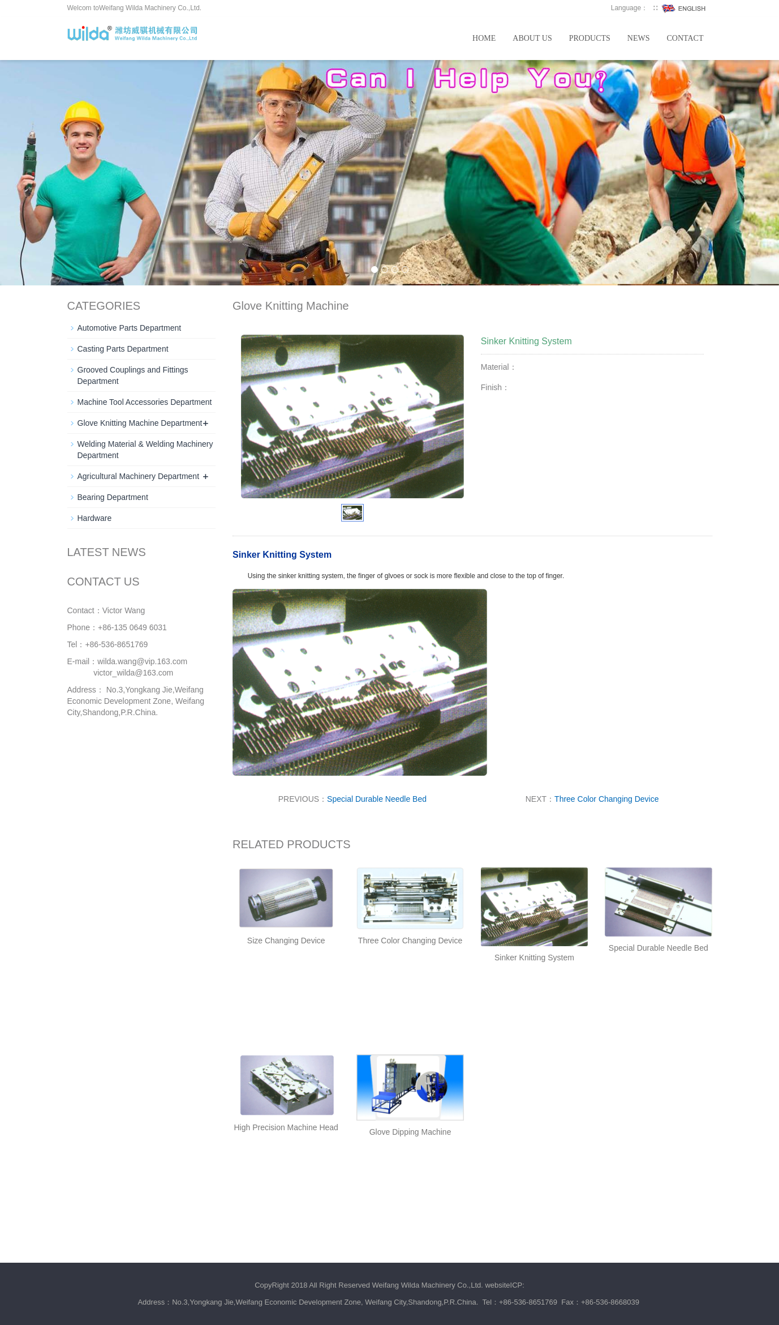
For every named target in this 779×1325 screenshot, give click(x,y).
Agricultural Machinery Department (139, 476)
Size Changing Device (286, 940)
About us (532, 38)
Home (484, 38)
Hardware (95, 518)
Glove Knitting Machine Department (140, 423)
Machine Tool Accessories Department (145, 402)
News (638, 38)
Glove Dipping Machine (410, 1131)
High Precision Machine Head (286, 1127)
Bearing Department (113, 497)
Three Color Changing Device (606, 798)
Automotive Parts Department (130, 327)
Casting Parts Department (123, 348)
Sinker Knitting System (534, 957)
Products (589, 38)
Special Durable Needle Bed (377, 798)
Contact (685, 38)
